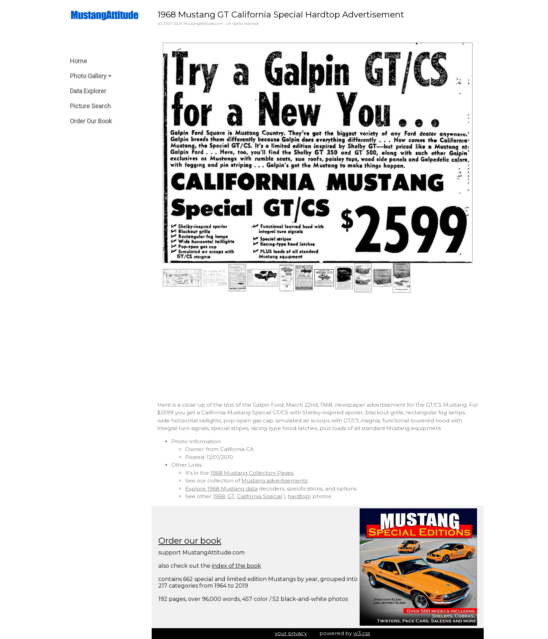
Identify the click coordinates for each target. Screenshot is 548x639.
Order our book (189, 541)
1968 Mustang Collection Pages (252, 473)
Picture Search (90, 106)
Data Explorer (88, 91)
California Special (259, 496)
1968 (219, 496)
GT (231, 496)
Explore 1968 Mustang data (221, 488)
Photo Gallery (90, 76)
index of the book (236, 565)
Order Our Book (91, 121)
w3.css (361, 633)
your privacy (291, 633)
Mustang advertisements (274, 480)
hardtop (298, 496)
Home (78, 61)
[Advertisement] (317, 347)
